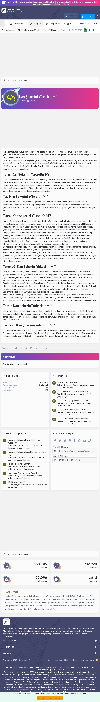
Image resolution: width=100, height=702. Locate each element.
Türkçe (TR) (24, 660)
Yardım (81, 660)
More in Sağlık (62, 375)
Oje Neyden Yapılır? (16, 482)
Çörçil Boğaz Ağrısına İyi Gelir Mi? (72, 391)
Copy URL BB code (59, 447)
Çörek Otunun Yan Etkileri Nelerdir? (73, 418)
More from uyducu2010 (17, 433)
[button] (24, 23)
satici (93, 577)
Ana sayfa (90, 660)
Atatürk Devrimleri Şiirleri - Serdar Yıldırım (37, 30)
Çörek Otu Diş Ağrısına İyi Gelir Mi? (73, 400)
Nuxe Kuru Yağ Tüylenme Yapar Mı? (24, 473)
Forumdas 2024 (9, 660)
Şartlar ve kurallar (55, 660)
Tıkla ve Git (66, 4)
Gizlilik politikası (70, 660)
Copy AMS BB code (60, 456)
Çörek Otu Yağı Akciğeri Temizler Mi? (73, 409)
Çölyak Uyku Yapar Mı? (67, 382)
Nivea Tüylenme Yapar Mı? (20, 463)
